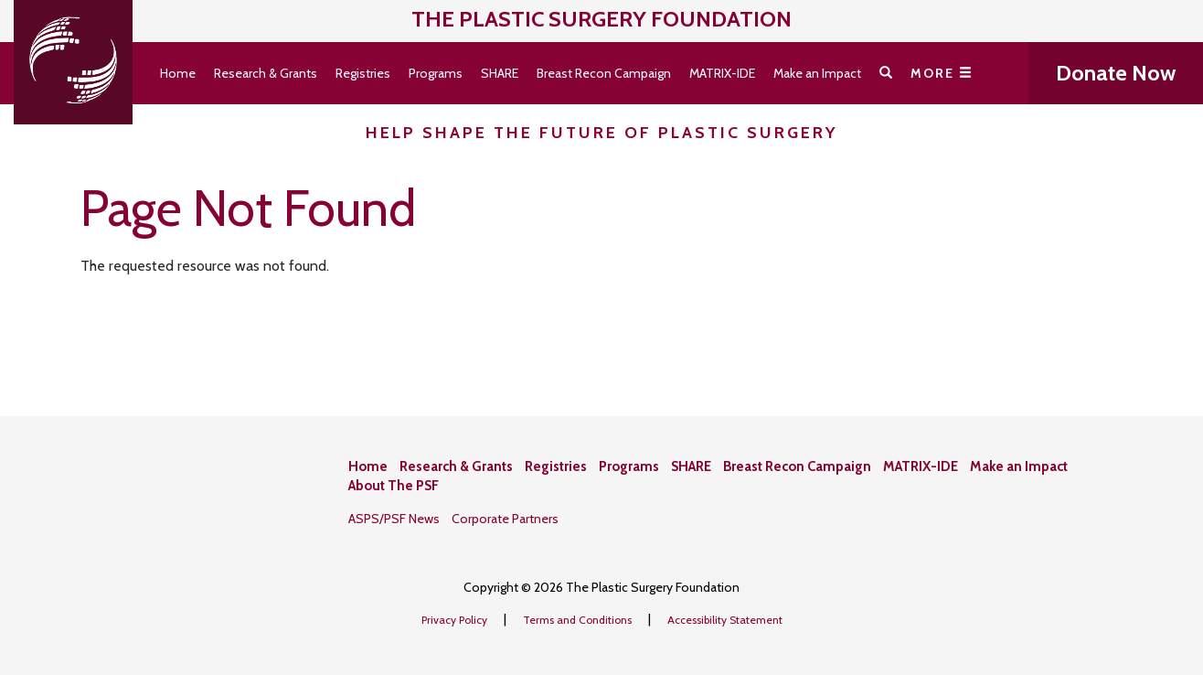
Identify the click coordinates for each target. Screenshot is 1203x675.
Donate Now (1116, 72)
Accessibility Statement (724, 620)
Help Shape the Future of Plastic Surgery (602, 133)
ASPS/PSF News (394, 518)
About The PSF (393, 485)
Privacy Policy (455, 620)
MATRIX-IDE (722, 73)
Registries (362, 73)
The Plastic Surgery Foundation (601, 18)
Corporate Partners (505, 518)
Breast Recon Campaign (604, 73)
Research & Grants (265, 73)
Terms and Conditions (578, 620)
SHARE (499, 73)
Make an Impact (817, 73)
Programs (436, 73)
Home (178, 73)
